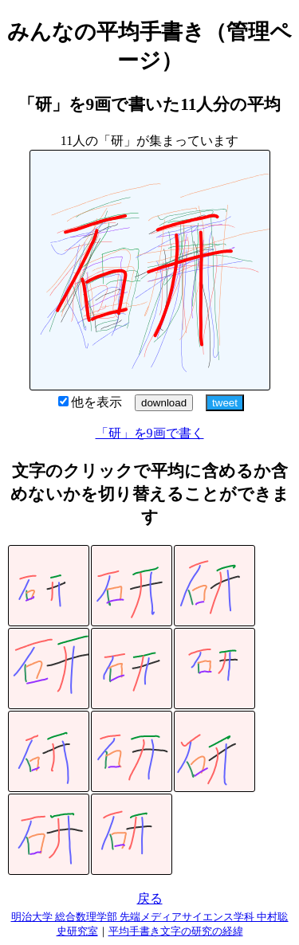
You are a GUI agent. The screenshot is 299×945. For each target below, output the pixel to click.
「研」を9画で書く (150, 433)
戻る (150, 898)
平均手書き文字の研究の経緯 (175, 931)
